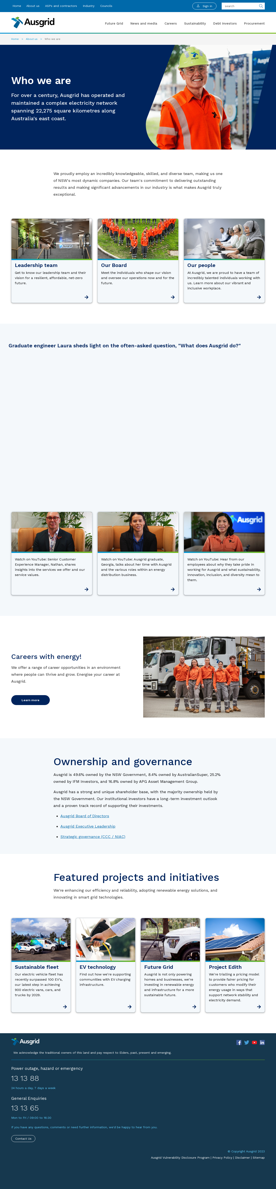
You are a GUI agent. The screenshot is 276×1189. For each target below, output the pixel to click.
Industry (88, 6)
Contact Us (23, 1138)
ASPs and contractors (61, 6)
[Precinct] (25, 1041)
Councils (106, 6)
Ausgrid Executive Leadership (87, 826)
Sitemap (259, 1157)
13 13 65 (25, 1108)
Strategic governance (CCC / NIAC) (92, 836)
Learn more (30, 700)
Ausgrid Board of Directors (84, 816)
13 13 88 (25, 1078)
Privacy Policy (222, 1157)
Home (17, 6)
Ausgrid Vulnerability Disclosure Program (180, 1157)
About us (32, 6)
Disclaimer (242, 1157)
